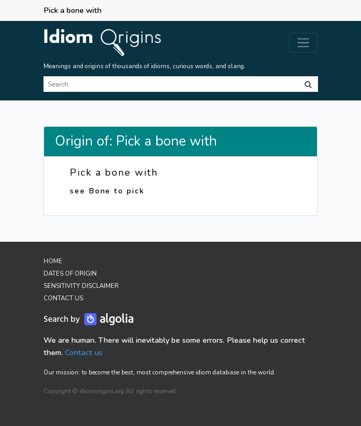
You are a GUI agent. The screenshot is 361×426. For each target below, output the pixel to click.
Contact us (84, 352)
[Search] (171, 84)
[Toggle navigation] (303, 43)
